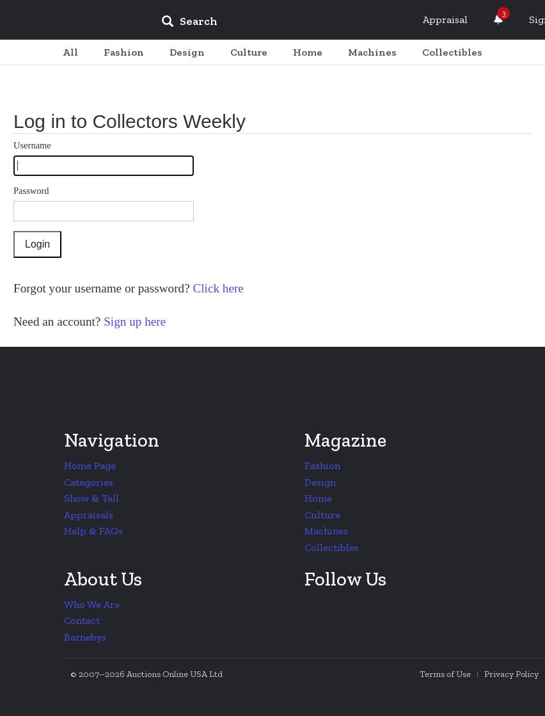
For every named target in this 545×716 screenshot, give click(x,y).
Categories (88, 482)
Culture (322, 515)
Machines (326, 531)
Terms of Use (445, 674)
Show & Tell (91, 498)
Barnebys (85, 637)
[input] (282, 23)
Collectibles (331, 547)
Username (32, 145)
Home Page (90, 465)
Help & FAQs (93, 531)
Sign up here (133, 321)
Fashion (322, 465)
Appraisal (445, 19)
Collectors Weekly (74, 20)
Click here (217, 288)
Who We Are (92, 604)
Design (320, 482)
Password (31, 191)
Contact (82, 620)
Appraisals (88, 515)
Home (318, 498)
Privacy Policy (511, 674)
